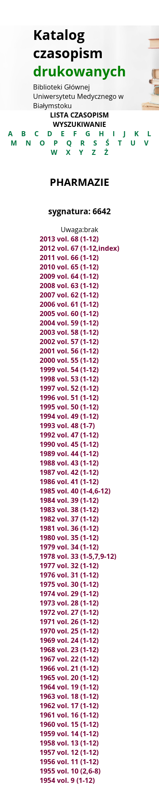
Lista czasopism (79, 115)
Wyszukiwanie (79, 124)
